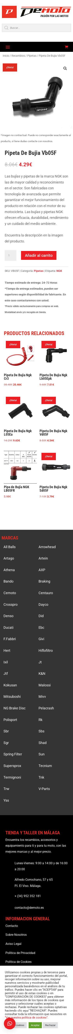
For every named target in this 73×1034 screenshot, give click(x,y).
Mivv (42, 696)
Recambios (18, 55)
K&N (42, 673)
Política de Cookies (18, 962)
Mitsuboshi (12, 696)
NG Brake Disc (15, 708)
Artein (43, 558)
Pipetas (31, 55)
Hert (7, 650)
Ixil (6, 662)
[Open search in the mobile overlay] (36, 28)
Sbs (41, 731)
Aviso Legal (13, 944)
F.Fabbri (10, 639)
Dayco (43, 604)
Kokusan (10, 685)
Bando (8, 581)
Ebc (41, 627)
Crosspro (11, 604)
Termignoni (12, 777)
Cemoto (10, 593)
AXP (42, 570)
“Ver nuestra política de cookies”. (26, 1017)
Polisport (10, 720)
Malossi (45, 685)
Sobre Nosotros (16, 935)
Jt (40, 662)
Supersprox (12, 766)
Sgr (6, 743)
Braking (44, 581)
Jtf (6, 673)
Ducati (8, 627)
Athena (9, 570)
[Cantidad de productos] (10, 255)
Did (41, 616)
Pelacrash (46, 708)
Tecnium (45, 766)
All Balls (10, 547)
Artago (9, 558)
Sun (42, 754)
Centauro (46, 593)
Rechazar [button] (50, 1025)
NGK (59, 270)
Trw (6, 789)
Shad (43, 743)
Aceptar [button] (35, 1025)
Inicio (6, 55)
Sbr (6, 731)
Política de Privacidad (20, 953)
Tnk (41, 777)
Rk (40, 720)
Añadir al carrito (39, 255)
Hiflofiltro (46, 650)
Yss (6, 800)
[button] (65, 68)
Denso (8, 616)
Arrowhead (47, 547)
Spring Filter (13, 754)
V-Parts (44, 789)
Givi (41, 639)
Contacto (11, 926)
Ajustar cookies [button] (15, 1025)
